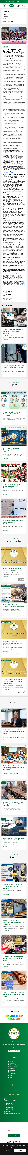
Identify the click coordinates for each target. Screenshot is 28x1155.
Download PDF (21, 579)
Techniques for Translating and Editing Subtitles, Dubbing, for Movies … (13, 958)
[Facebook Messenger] (15, 1016)
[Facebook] (12, 1016)
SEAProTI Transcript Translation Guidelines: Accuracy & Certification (13, 522)
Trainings (5, 17)
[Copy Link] (6, 1016)
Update (5, 14)
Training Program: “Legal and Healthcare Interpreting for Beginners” (12, 886)
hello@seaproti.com (13, 1113)
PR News (5, 19)
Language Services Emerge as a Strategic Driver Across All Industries (13, 804)
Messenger (9, 298)
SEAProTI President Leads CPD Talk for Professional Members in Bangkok (13, 732)
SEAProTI (8, 296)
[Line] (9, 1016)
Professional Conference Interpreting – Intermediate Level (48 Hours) (13, 922)
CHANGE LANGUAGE (15, 1130)
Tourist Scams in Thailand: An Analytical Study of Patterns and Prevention (13, 414)
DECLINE (8, 1150)
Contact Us (9, 291)
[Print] (18, 1019)
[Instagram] (21, 1016)
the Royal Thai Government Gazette (13, 171)
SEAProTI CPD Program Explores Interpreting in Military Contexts (13, 839)
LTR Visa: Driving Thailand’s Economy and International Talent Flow (14, 450)
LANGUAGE (19, 1)
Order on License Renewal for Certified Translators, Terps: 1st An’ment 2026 (13, 681)
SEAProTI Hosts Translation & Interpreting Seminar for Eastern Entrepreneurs (13, 768)
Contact (8, 1)
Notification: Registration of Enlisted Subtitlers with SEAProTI (13, 569)
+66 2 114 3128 (9, 292)
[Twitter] (18, 1016)
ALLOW (20, 1150)
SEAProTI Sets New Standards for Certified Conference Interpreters (13, 606)
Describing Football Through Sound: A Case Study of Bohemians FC (12, 486)
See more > (6, 340)
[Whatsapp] (9, 1019)
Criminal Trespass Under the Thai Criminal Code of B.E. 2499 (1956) (13, 367)
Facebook (8, 295)
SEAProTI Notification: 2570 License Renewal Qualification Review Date (12, 643)
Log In (12, 1)
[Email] (12, 1019)
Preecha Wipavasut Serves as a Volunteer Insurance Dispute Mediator (13, 331)
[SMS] (15, 1019)
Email (8, 1112)
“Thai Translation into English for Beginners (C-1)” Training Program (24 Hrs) (14, 994)
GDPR (19, 1147)
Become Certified (8, 21)
